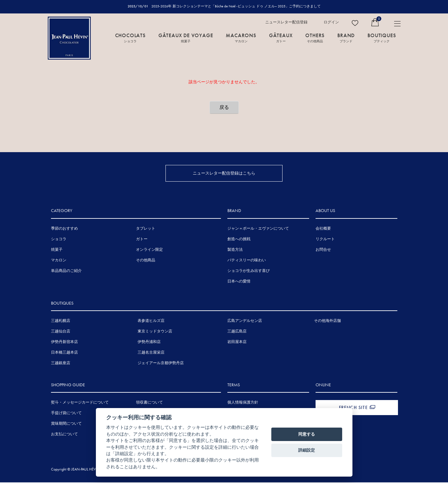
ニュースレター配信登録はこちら (224, 173)
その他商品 (145, 260)
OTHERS (315, 37)
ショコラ (58, 239)
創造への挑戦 (238, 239)
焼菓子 (57, 249)
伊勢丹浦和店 (149, 342)
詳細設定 (306, 450)
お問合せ (323, 249)
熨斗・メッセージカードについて (80, 402)
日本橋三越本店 (64, 353)
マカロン (58, 260)
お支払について (64, 434)
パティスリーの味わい (246, 260)
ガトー (142, 239)
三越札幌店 (60, 321)
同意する (306, 434)
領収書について (149, 402)
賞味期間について (66, 424)
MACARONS (241, 37)
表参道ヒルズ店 (151, 321)
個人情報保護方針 (242, 402)
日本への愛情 (238, 281)
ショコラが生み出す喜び (248, 271)
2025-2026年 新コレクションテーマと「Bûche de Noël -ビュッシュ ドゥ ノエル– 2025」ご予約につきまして (236, 6)
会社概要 (323, 228)
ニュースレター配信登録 (286, 22)
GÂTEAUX (281, 37)
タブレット (145, 228)
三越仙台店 (60, 331)
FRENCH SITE (353, 408)
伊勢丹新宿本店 (64, 342)
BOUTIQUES (382, 37)
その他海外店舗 (327, 321)
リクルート (325, 239)
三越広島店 (237, 331)
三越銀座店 (60, 363)
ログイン (331, 22)
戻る (224, 107)
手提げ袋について (66, 413)
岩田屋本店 (237, 342)
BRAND (346, 37)
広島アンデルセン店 (244, 321)
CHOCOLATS (130, 37)
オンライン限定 (149, 249)
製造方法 (235, 249)
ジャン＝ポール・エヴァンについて (258, 228)
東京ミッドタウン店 (155, 331)
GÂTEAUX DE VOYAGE (185, 37)
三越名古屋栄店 (151, 353)
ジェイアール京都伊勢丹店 (161, 363)
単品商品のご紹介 (66, 271)
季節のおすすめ (64, 228)
